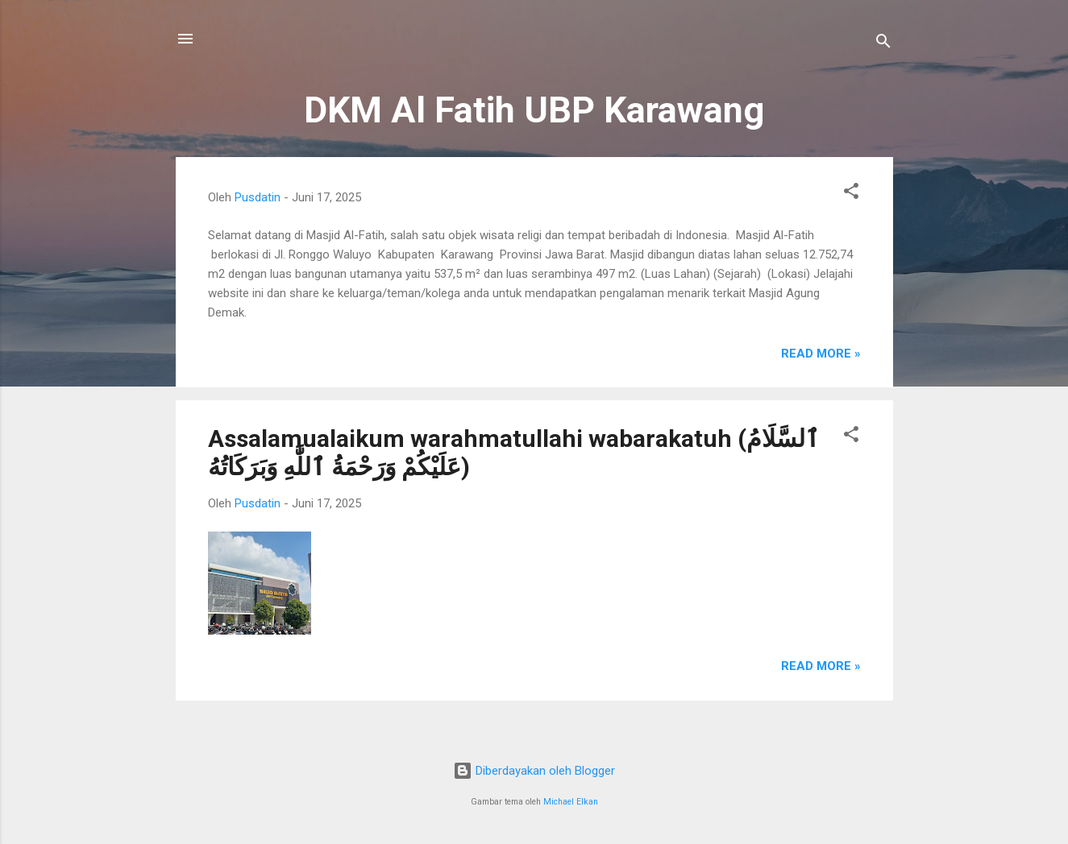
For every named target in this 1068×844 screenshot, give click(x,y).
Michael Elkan (570, 801)
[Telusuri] (883, 43)
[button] (851, 193)
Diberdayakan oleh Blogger (534, 770)
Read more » (821, 353)
